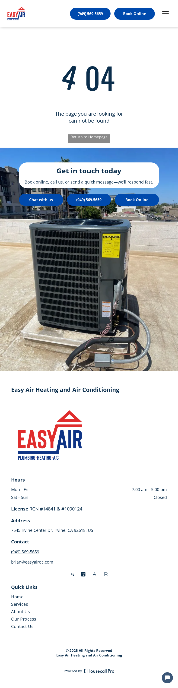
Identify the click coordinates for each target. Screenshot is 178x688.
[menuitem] (89, 597)
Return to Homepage (89, 137)
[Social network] (83, 575)
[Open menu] (165, 13)
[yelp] (72, 575)
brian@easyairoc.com (32, 562)
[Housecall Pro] (99, 671)
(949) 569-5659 (25, 552)
